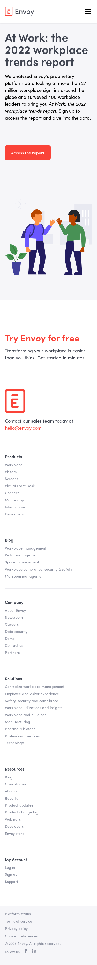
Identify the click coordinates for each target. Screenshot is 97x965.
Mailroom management (25, 576)
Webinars (13, 819)
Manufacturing (17, 722)
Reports (11, 798)
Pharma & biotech (20, 729)
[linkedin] (34, 952)
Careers (12, 624)
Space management (22, 562)
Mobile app (14, 500)
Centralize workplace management (34, 687)
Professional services (22, 736)
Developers (14, 514)
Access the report (27, 152)
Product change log (21, 812)
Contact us (14, 646)
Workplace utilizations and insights (33, 708)
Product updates (19, 805)
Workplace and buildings (25, 715)
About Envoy (15, 611)
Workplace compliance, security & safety (38, 569)
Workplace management (25, 548)
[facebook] (26, 952)
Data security (16, 632)
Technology (14, 743)
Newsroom (14, 617)
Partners (12, 653)
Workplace (14, 465)
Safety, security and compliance (31, 701)
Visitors (11, 472)
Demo (10, 639)
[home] (19, 11)
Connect (12, 493)
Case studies (15, 784)
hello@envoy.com (23, 428)
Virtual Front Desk (20, 486)
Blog (8, 777)
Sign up (11, 875)
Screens (11, 479)
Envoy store (14, 834)
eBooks (11, 791)
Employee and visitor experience (32, 694)
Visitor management (22, 555)
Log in (10, 868)
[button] (87, 11)
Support (11, 882)
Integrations (15, 507)
